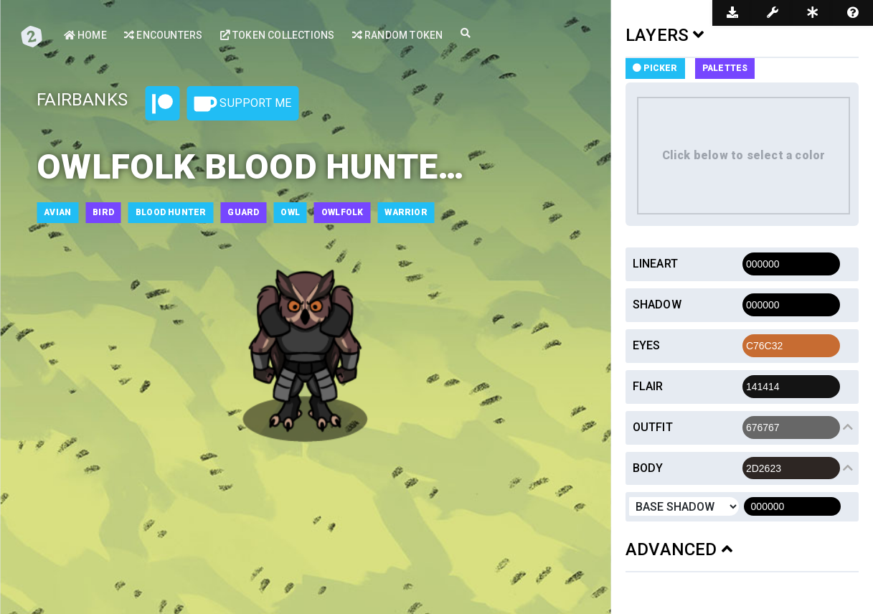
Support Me (242, 104)
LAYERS (665, 35)
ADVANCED (679, 549)
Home (85, 35)
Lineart (655, 263)
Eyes (647, 345)
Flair (648, 386)
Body (648, 468)
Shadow (657, 304)
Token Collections (277, 35)
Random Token (397, 35)
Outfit (653, 427)
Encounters (163, 35)
